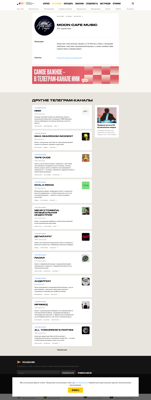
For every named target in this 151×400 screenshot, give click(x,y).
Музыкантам (81, 9)
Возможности (34, 9)
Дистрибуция (48, 126)
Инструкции (105, 3)
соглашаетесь (81, 382)
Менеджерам (95, 9)
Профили (117, 3)
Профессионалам (65, 9)
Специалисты (92, 3)
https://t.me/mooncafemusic (69, 57)
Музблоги (56, 174)
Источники (57, 3)
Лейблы (118, 9)
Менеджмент (38, 294)
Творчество (77, 16)
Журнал (46, 3)
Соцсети (52, 200)
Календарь (68, 3)
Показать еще (62, 350)
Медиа (46, 147)
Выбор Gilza (38, 226)
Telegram (69, 16)
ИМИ (55, 126)
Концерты (130, 9)
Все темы (20, 9)
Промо (107, 9)
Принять (75, 390)
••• (82, 16)
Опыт (54, 226)
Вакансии (79, 3)
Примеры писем (85, 373)
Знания (46, 294)
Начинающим (49, 9)
